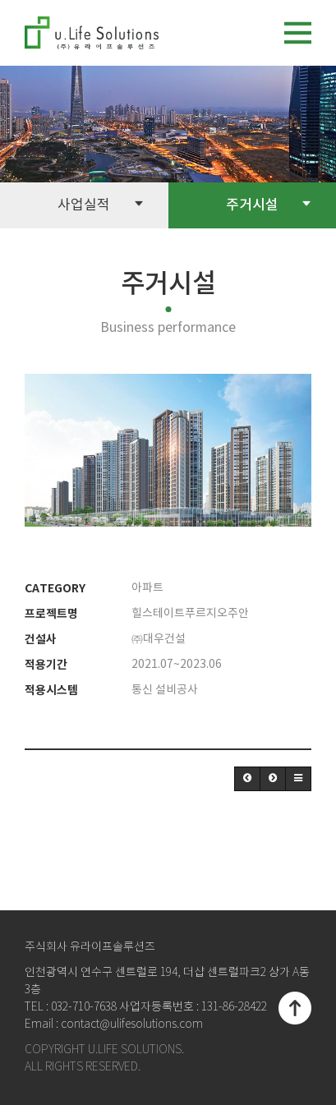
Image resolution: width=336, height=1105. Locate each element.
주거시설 (268, 204)
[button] (247, 779)
